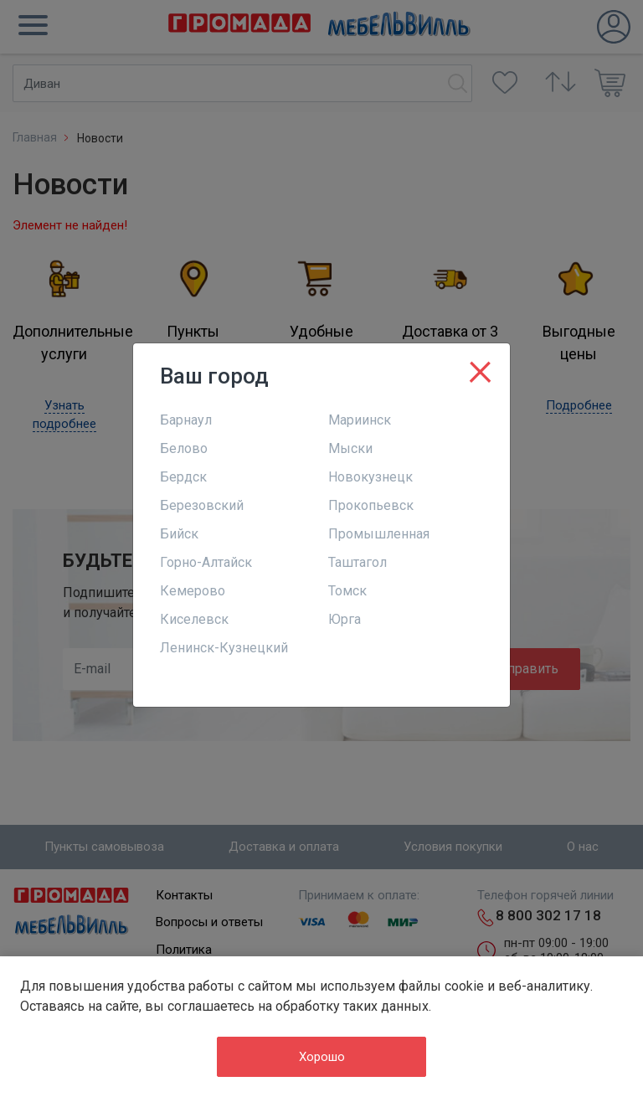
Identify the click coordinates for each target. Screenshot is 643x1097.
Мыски (350, 448)
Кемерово (192, 591)
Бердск (183, 477)
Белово (184, 448)
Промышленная (379, 534)
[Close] (480, 368)
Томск (347, 591)
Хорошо (322, 1056)
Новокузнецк (370, 477)
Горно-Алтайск (206, 562)
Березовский (202, 505)
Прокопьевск (371, 505)
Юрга (344, 619)
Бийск (179, 534)
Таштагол (357, 562)
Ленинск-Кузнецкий (224, 648)
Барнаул (186, 420)
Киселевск (194, 619)
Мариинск (359, 420)
